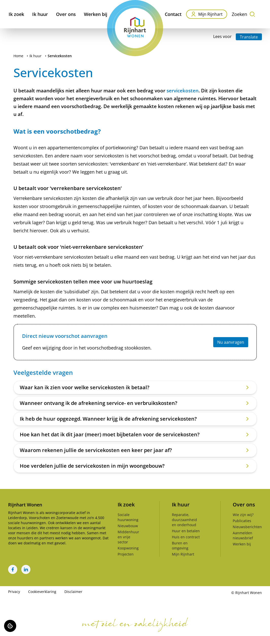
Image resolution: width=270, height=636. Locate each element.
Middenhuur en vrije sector (128, 536)
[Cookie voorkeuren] (10, 626)
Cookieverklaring (42, 591)
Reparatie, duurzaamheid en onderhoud (184, 519)
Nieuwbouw (128, 525)
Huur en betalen (186, 530)
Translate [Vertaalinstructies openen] (249, 37)
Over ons (66, 14)
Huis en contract (186, 537)
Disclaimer (73, 591)
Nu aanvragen (230, 342)
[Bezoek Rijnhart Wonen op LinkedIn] (25, 569)
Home (18, 55)
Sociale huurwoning (128, 517)
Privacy (14, 591)
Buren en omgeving (180, 545)
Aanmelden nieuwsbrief (243, 535)
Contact (173, 14)
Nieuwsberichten (247, 526)
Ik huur (40, 14)
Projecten (126, 554)
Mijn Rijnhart (207, 14)
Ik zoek (16, 14)
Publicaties (242, 520)
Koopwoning (128, 548)
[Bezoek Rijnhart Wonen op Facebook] (12, 569)
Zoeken (243, 14)
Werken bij (95, 14)
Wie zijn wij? (243, 514)
